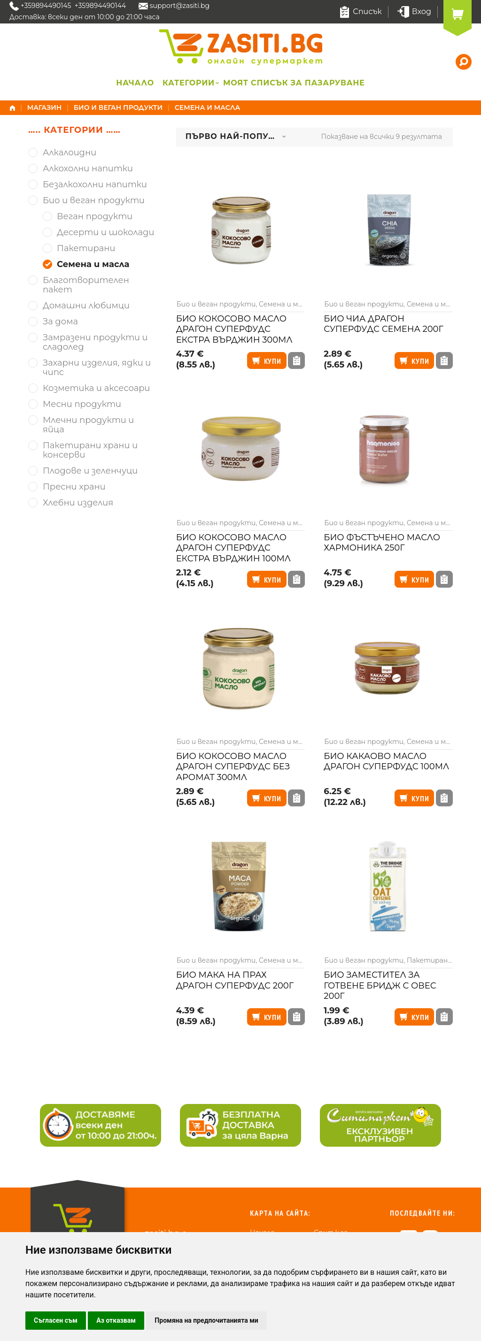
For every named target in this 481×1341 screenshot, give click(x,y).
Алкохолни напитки (88, 169)
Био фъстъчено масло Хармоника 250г (382, 542)
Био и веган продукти (118, 107)
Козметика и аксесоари (96, 388)
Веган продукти (94, 217)
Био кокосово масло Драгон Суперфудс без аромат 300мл (233, 766)
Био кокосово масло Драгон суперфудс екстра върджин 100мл (233, 548)
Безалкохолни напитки (95, 185)
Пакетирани (429, 960)
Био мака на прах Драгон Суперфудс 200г (235, 980)
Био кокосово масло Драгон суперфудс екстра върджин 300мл (234, 329)
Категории (189, 82)
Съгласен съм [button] (56, 1320)
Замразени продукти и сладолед (95, 342)
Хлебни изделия (78, 503)
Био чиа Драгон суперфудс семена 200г (383, 324)
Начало (135, 82)
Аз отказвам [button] (116, 1320)
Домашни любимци (86, 306)
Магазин (44, 107)
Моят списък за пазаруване (294, 82)
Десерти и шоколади (105, 233)
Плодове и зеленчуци (90, 471)
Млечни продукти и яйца (88, 425)
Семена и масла (286, 304)
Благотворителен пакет (86, 285)
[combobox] (235, 137)
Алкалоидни (69, 153)
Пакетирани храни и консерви (90, 450)
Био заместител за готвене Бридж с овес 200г (380, 985)
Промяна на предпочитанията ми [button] (206, 1320)
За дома (60, 322)
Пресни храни (74, 487)
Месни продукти (82, 404)
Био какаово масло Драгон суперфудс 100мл (386, 761)
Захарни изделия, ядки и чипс (97, 367)
